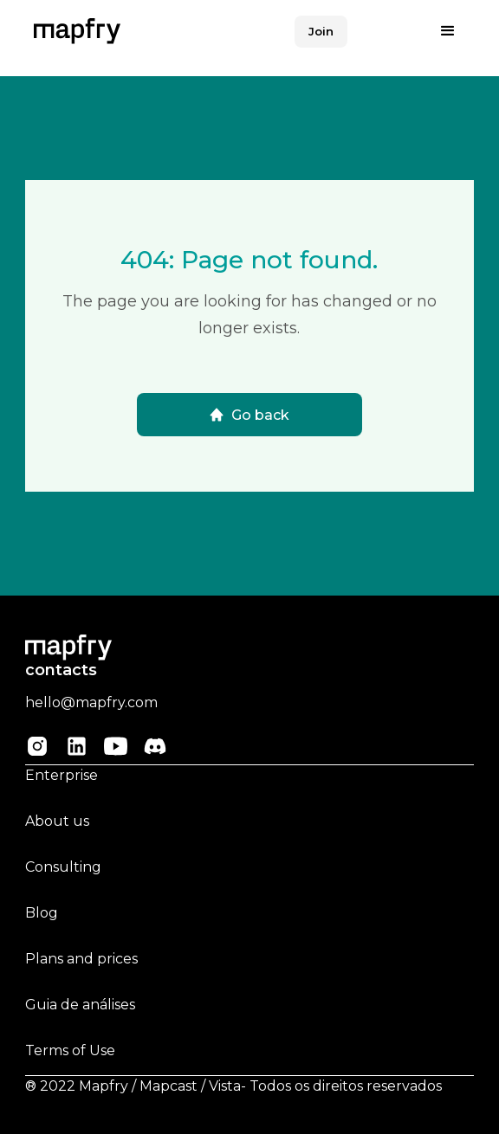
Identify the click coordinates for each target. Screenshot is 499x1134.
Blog (41, 913)
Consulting (63, 867)
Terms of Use (70, 1050)
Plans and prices (81, 958)
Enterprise (61, 775)
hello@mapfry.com (91, 702)
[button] (448, 31)
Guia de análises (80, 1004)
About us (57, 821)
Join (321, 31)
